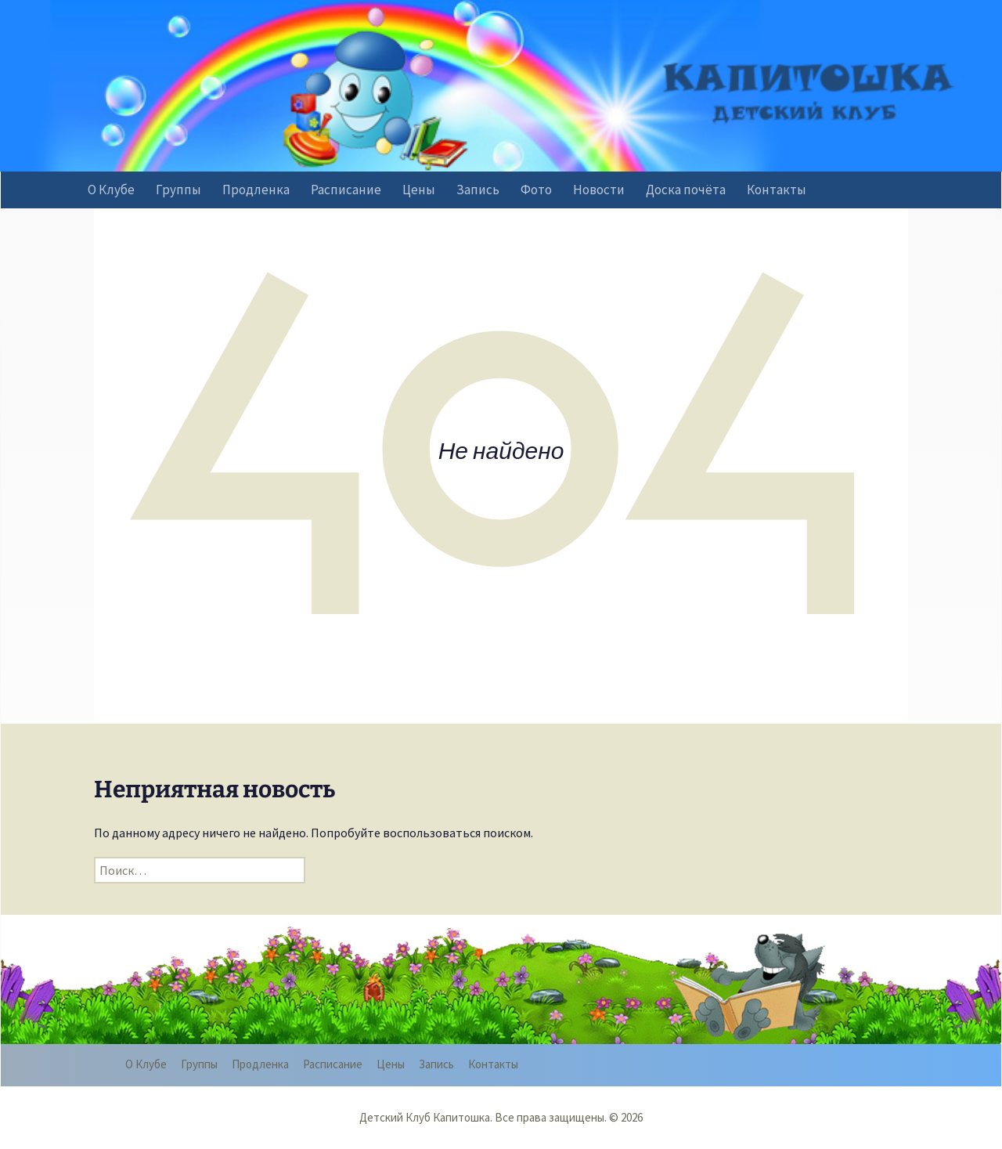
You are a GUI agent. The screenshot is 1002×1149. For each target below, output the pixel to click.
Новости (599, 189)
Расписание (346, 189)
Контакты (776, 189)
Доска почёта (686, 189)
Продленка (256, 189)
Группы (178, 189)
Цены (418, 189)
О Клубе (111, 189)
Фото (536, 189)
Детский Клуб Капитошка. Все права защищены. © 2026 (501, 1117)
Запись (477, 189)
